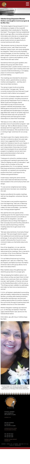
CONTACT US (7, 417)
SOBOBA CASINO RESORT (10, 439)
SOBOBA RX (7, 440)
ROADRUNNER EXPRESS (10, 429)
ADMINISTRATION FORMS (10, 428)
